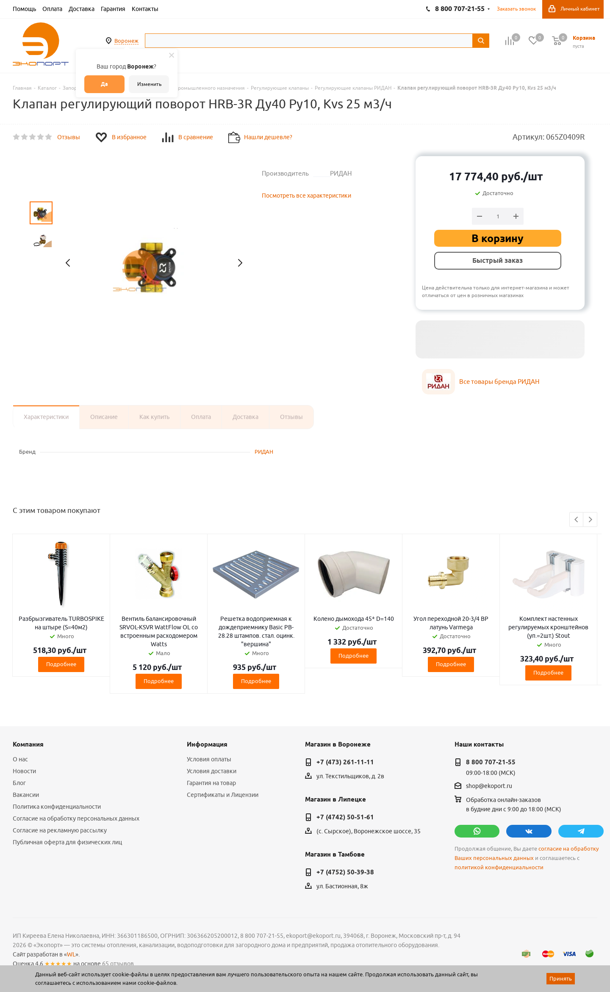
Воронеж (126, 40)
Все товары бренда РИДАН (499, 381)
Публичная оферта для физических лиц (67, 842)
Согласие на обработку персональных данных (76, 818)
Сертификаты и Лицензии (222, 794)
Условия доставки (211, 771)
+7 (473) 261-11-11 (345, 762)
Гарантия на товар (211, 783)
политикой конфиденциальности (499, 867)
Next (590, 520)
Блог (19, 783)
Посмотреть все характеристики (306, 195)
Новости (24, 771)
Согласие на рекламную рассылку (60, 830)
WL (71, 954)
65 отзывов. (118, 963)
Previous (577, 520)
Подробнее (61, 664)
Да (104, 84)
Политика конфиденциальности (57, 806)
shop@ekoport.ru (489, 786)
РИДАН (264, 451)
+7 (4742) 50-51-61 (345, 817)
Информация (207, 744)
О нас (20, 759)
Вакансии (26, 794)
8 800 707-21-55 (491, 762)
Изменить (149, 84)
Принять (560, 978)
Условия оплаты (209, 759)
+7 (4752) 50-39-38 (345, 872)
